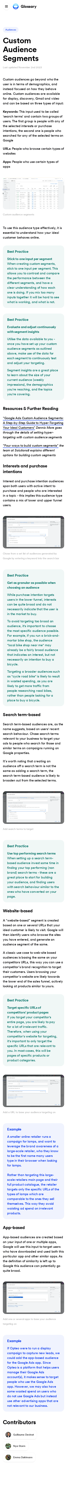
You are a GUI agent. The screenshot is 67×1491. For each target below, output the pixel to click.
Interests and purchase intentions (25, 468)
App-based (14, 1227)
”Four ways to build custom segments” (30, 445)
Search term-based (22, 714)
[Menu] (6, 6)
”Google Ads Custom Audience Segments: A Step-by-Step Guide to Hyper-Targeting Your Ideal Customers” (33, 423)
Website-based (18, 911)
